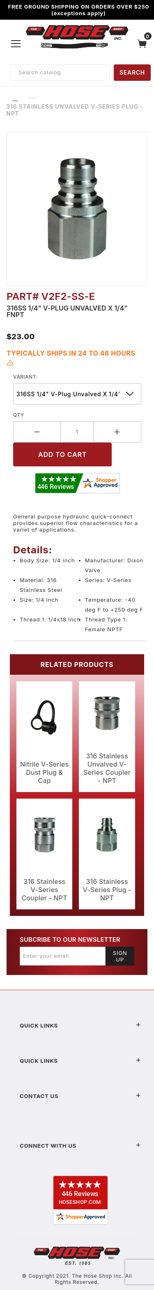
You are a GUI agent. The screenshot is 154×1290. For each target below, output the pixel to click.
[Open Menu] (16, 43)
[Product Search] (60, 72)
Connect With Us (80, 1145)
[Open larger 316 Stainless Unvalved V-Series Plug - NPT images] (77, 208)
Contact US (80, 1096)
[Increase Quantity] (117, 432)
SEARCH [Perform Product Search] (132, 72)
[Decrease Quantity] (37, 432)
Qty (18, 415)
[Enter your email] (63, 956)
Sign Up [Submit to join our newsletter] (120, 956)
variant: (25, 377)
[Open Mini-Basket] (144, 43)
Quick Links (80, 1025)
